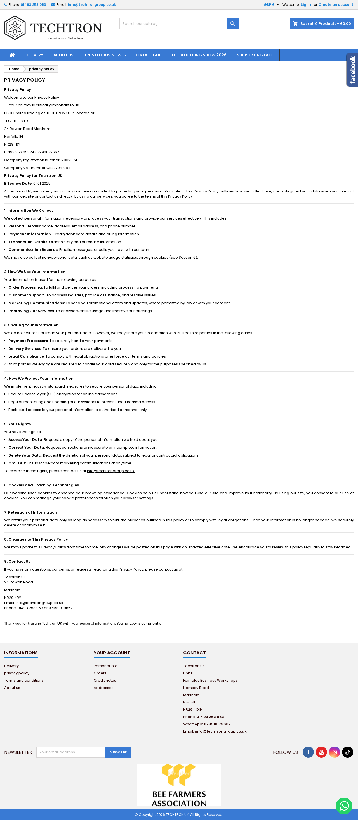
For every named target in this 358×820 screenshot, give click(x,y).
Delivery (34, 55)
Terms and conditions (24, 680)
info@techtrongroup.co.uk (92, 4)
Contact (194, 653)
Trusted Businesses (105, 55)
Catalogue (148, 55)
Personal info (105, 666)
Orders (100, 673)
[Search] (179, 23)
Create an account (336, 4)
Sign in (306, 4)
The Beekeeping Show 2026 (199, 55)
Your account (112, 653)
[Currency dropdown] (272, 4)
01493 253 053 (33, 4)
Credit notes (105, 680)
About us (63, 55)
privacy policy (16, 673)
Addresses (104, 687)
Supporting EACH (255, 55)
